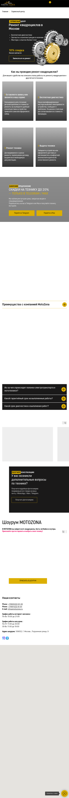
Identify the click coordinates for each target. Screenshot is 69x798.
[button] (21, 58)
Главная (5, 12)
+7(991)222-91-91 (15, 607)
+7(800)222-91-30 (15, 604)
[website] (3, 638)
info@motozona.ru (15, 609)
